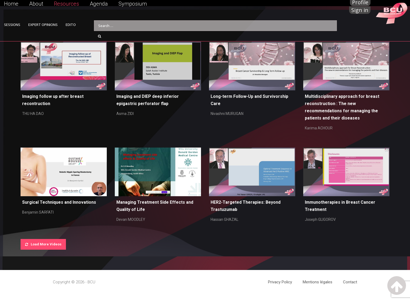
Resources (66, 3)
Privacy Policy (280, 282)
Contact (350, 282)
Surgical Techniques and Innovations (59, 202)
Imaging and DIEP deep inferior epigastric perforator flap (147, 100)
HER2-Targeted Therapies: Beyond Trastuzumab (246, 206)
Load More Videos (43, 244)
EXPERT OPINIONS (43, 24)
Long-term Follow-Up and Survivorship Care (249, 100)
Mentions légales (317, 282)
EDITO (71, 24)
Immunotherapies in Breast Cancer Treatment (340, 206)
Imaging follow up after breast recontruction (53, 100)
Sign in (359, 10)
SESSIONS (12, 24)
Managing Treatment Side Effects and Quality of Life (154, 206)
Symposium (133, 3)
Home (11, 3)
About (36, 3)
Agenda (99, 3)
